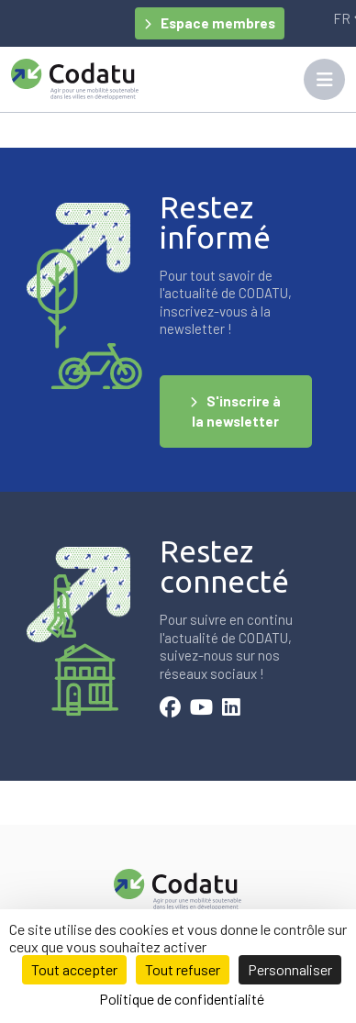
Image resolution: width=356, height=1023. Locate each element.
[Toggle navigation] (324, 79)
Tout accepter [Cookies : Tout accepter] (74, 969)
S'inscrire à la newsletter (236, 411)
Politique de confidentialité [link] (181, 998)
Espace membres (218, 23)
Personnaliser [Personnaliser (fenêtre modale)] (290, 969)
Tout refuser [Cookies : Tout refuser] (182, 969)
